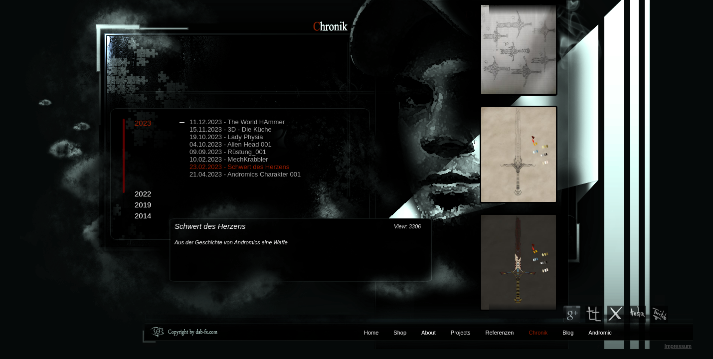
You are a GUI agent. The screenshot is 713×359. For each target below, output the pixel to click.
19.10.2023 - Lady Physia (226, 137)
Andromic (599, 333)
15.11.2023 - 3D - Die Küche (230, 129)
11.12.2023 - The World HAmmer (237, 122)
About (428, 333)
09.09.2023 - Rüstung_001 (227, 152)
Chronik (538, 333)
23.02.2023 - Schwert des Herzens (239, 167)
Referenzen (492, 333)
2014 (143, 215)
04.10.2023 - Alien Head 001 (230, 144)
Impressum (678, 346)
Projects (461, 333)
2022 (143, 193)
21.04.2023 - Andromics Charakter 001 (245, 174)
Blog (567, 333)
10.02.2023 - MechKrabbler (228, 159)
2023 (252, 148)
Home (371, 333)
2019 (143, 204)
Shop (399, 333)
